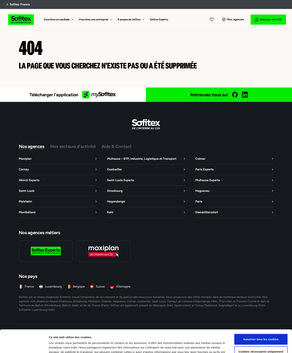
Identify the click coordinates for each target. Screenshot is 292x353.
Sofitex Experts (159, 19)
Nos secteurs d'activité (73, 146)
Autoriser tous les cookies (261, 316)
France (29, 286)
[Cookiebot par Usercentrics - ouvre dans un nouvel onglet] (24, 346)
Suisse (100, 286)
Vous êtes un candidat (57, 19)
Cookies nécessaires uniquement (261, 328)
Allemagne (123, 286)
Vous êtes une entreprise (93, 19)
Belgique (79, 286)
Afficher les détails (205, 345)
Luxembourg (53, 286)
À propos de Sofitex (129, 19)
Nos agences (31, 146)
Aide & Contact (116, 146)
